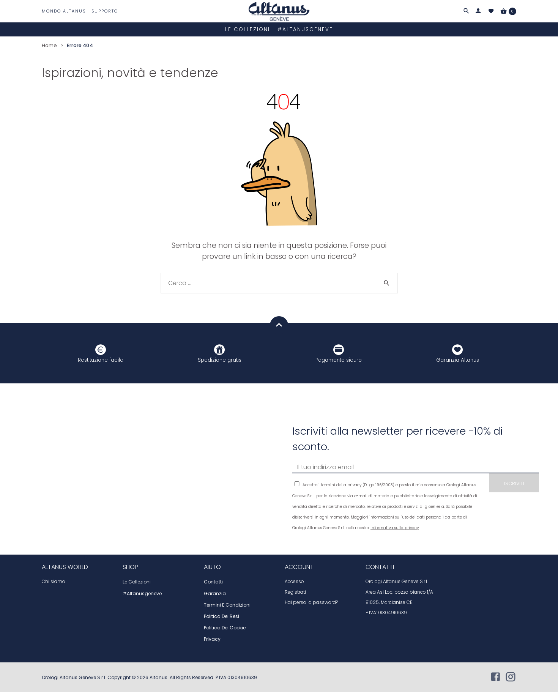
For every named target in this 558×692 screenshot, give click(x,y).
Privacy (212, 639)
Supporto (104, 11)
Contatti (213, 581)
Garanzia (215, 593)
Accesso (294, 581)
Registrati (295, 591)
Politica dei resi (221, 616)
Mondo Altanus (64, 11)
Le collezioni (247, 29)
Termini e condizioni (227, 604)
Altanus (158, 677)
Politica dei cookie (225, 627)
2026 (143, 677)
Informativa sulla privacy (394, 527)
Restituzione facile (100, 353)
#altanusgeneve (305, 29)
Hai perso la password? (311, 602)
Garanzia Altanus (457, 353)
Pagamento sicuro (338, 353)
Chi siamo (53, 581)
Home (49, 44)
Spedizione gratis (219, 353)
